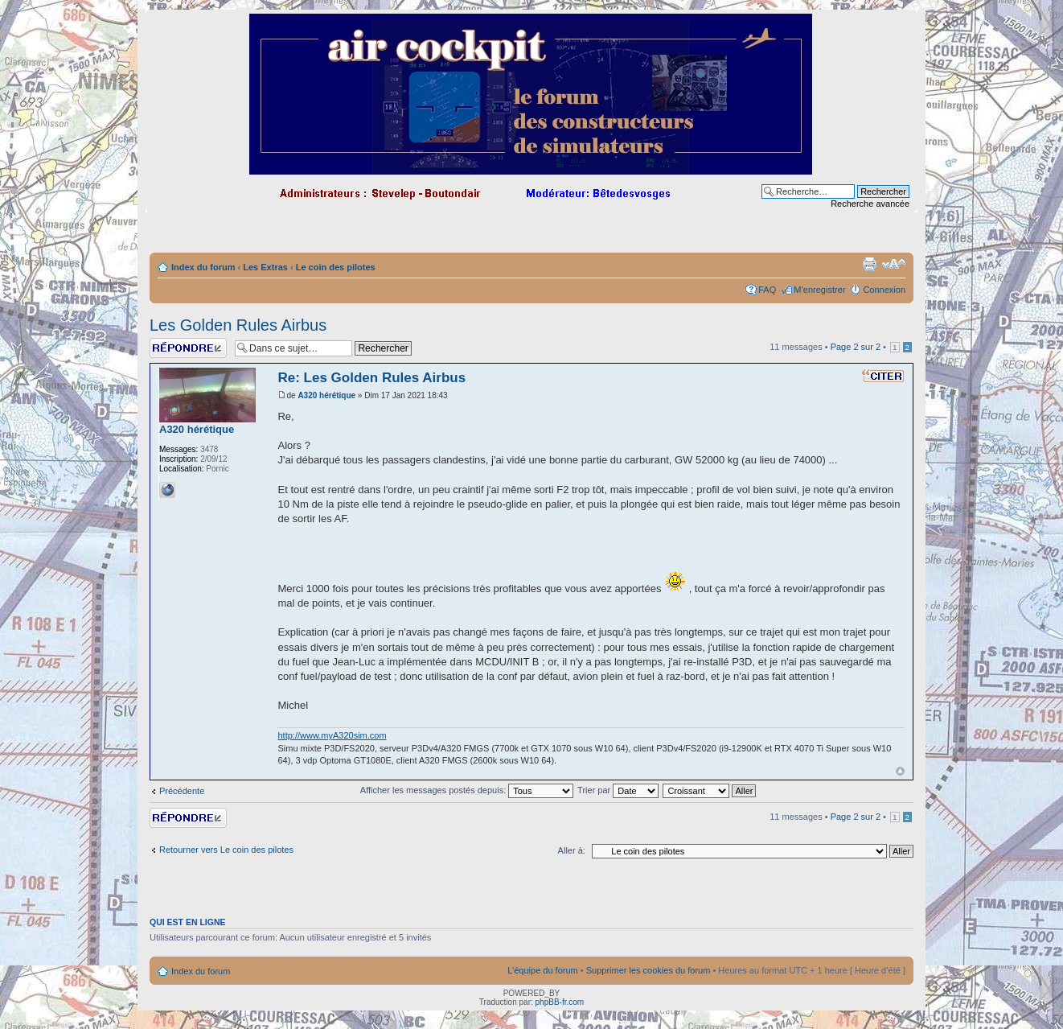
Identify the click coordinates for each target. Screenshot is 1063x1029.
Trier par (618, 790)
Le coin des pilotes (336, 267)
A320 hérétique (326, 395)
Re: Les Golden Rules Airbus (371, 377)
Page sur (855, 347)
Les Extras (265, 267)
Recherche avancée (870, 203)
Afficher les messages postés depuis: (466, 790)
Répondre (188, 348)
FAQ (767, 289)
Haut (900, 771)
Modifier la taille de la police (893, 264)
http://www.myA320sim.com (331, 735)
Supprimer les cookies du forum (648, 970)
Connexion (884, 289)
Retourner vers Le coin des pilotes (226, 849)
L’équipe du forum (542, 970)
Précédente (181, 791)
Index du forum (203, 267)
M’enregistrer (819, 289)
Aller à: (571, 850)
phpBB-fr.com (560, 1002)
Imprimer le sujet (869, 264)
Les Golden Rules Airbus (238, 325)
